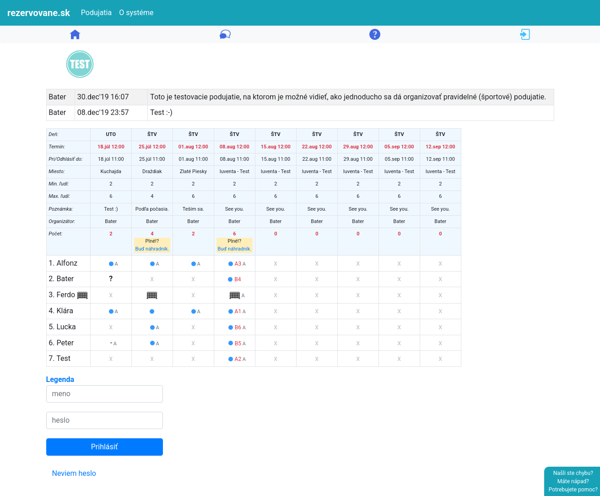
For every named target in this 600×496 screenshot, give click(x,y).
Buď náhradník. (152, 249)
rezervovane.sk (38, 12)
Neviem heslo (74, 473)
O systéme (136, 12)
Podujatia (96, 12)
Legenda (60, 379)
